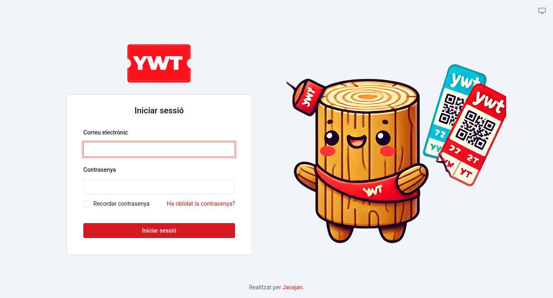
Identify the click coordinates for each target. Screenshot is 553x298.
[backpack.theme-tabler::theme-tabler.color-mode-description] (542, 11)
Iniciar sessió (159, 230)
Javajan (293, 287)
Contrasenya (99, 169)
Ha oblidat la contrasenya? (201, 203)
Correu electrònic (105, 132)
